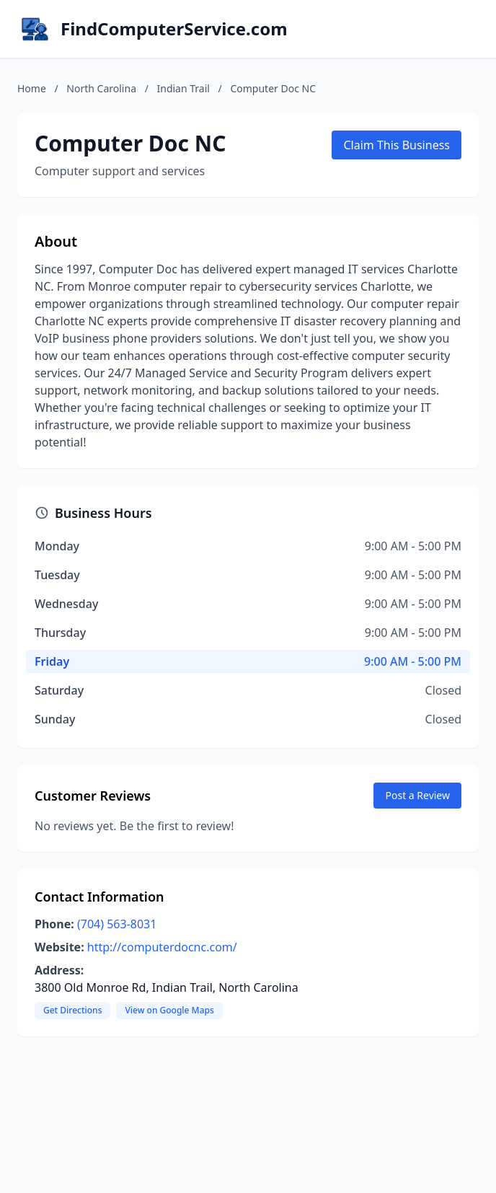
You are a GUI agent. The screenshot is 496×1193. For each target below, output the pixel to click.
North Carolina (101, 88)
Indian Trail (183, 88)
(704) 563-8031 (116, 924)
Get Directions (72, 1010)
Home (31, 88)
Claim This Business (396, 145)
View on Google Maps (169, 1010)
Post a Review (417, 795)
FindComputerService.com (174, 28)
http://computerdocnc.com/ (162, 947)
